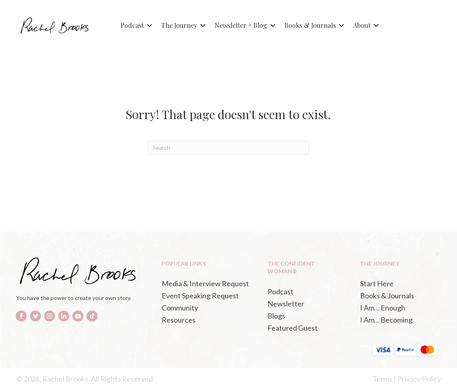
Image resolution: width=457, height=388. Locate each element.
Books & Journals (310, 25)
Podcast (132, 25)
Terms (382, 378)
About (362, 25)
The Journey (179, 25)
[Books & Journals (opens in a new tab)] (398, 295)
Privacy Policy (419, 378)
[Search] (228, 148)
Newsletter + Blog (241, 25)
